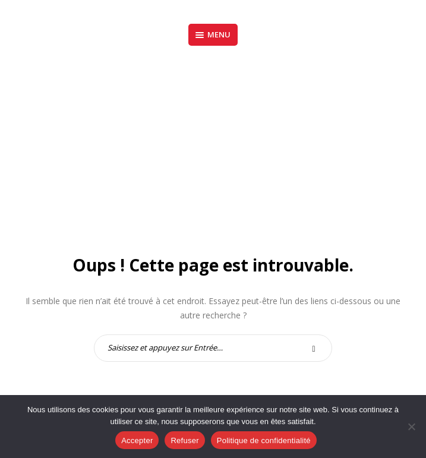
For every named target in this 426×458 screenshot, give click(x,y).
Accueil (177, 154)
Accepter (137, 440)
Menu (213, 34)
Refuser (184, 440)
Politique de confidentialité (264, 440)
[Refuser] (411, 426)
